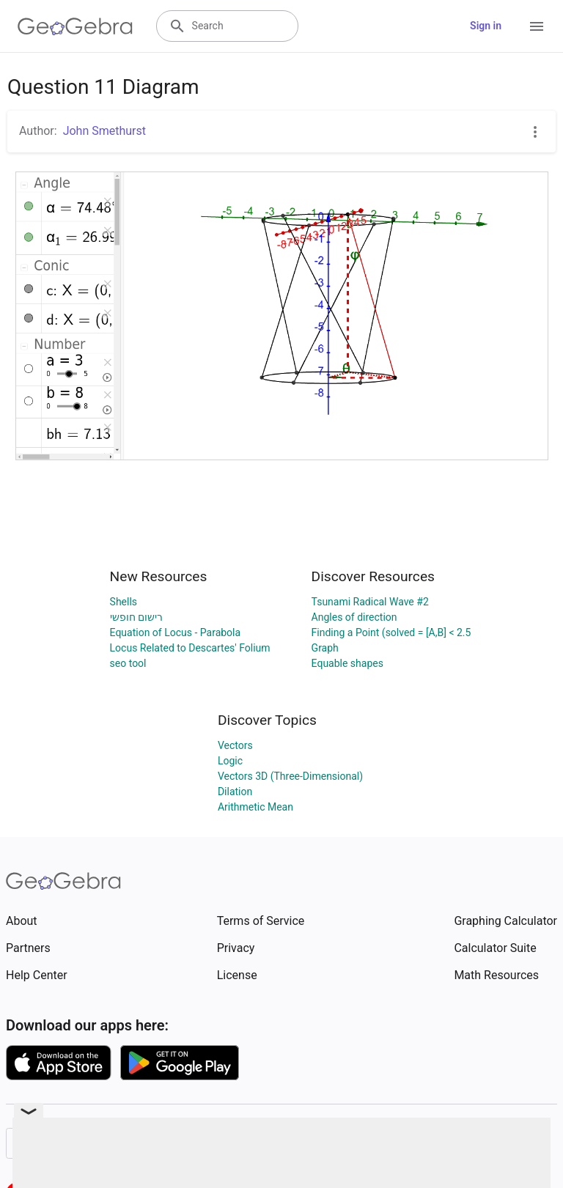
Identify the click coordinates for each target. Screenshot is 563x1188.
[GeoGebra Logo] (75, 26)
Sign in (485, 26)
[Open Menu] (536, 26)
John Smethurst (104, 131)
